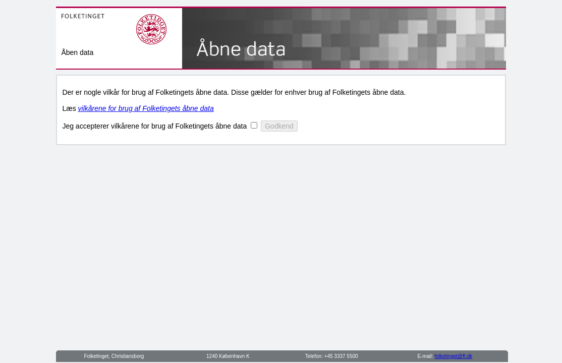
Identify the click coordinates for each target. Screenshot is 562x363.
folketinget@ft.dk (453, 356)
